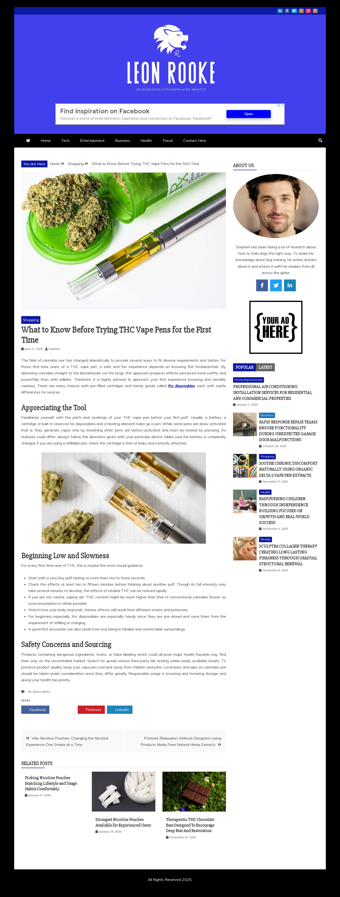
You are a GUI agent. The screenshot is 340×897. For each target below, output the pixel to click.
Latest (265, 367)
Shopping (31, 319)
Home (46, 140)
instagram (308, 11)
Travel (167, 140)
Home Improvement (248, 379)
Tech (65, 140)
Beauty (265, 539)
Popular (244, 367)
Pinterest (91, 710)
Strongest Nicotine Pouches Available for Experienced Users (123, 822)
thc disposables (181, 385)
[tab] (244, 367)
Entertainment (92, 140)
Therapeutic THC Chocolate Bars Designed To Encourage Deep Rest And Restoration (190, 825)
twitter (294, 11)
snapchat (315, 11)
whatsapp (301, 11)
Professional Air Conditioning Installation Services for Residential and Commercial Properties (272, 392)
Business (122, 140)
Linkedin (119, 710)
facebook (287, 11)
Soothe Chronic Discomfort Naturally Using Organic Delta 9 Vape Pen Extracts (288, 469)
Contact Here (194, 140)
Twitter (63, 710)
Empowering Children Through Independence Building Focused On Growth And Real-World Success (284, 510)
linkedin (280, 11)
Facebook (35, 710)
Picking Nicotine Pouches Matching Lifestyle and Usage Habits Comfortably (51, 783)
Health (146, 140)
